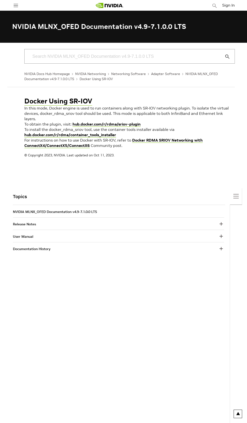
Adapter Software (165, 74)
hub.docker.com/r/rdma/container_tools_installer (70, 134)
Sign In (228, 5)
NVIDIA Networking (90, 74)
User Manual (23, 236)
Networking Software (128, 74)
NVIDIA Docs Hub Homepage (47, 74)
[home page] (109, 5)
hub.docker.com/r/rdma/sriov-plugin (107, 124)
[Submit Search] (224, 56)
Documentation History (31, 249)
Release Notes (24, 224)
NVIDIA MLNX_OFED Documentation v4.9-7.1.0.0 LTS (55, 212)
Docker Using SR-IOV (96, 79)
